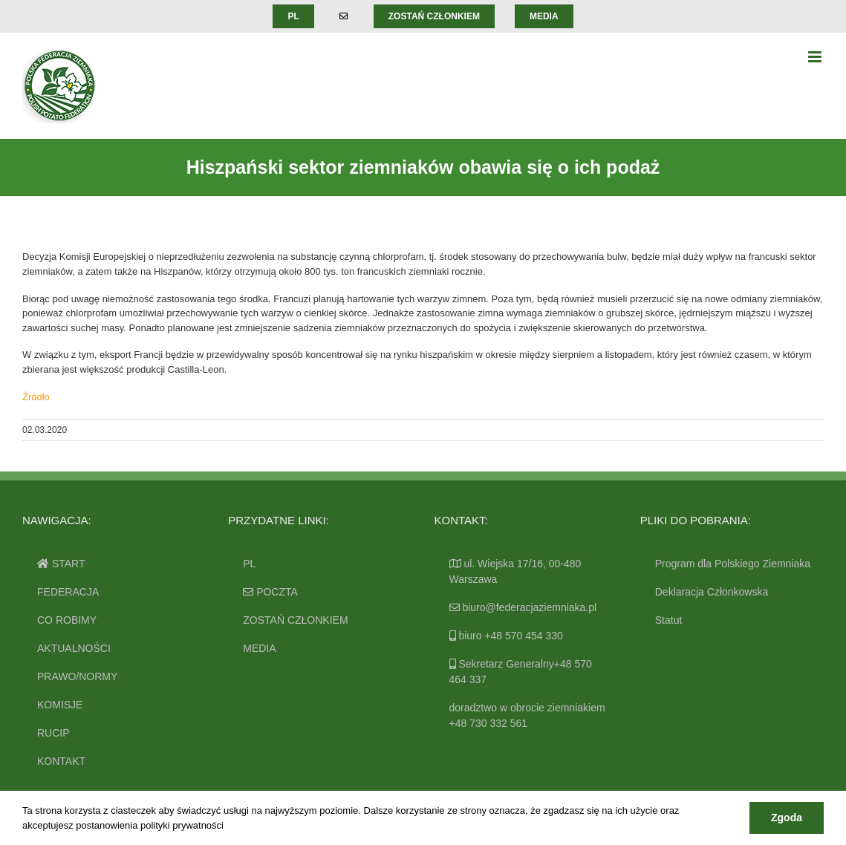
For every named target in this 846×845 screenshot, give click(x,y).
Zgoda (786, 817)
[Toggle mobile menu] (816, 57)
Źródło (36, 396)
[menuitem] (293, 16)
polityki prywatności (182, 825)
